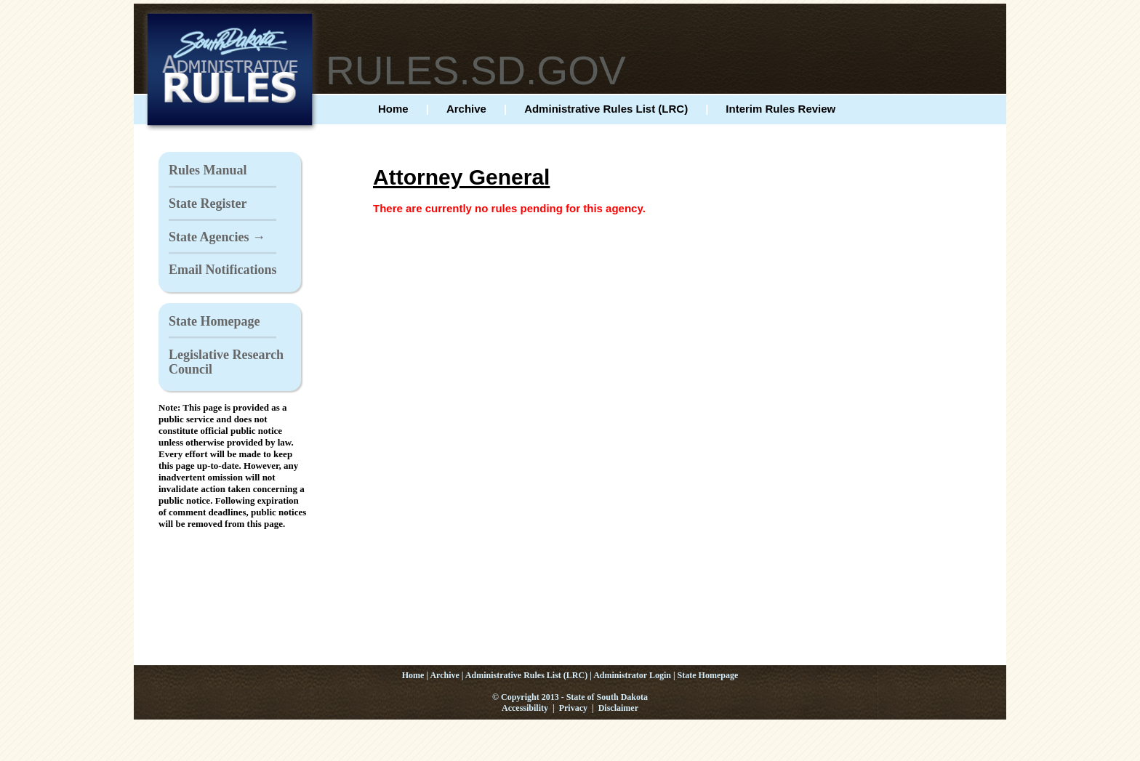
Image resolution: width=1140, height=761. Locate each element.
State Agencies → (217, 237)
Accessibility (525, 708)
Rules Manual (208, 170)
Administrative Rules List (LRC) (606, 108)
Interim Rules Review (780, 108)
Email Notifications (223, 269)
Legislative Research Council (226, 362)
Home (393, 108)
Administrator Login (632, 675)
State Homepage (214, 321)
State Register (207, 203)
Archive (466, 108)
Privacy (573, 708)
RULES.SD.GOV (476, 70)
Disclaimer (618, 708)
